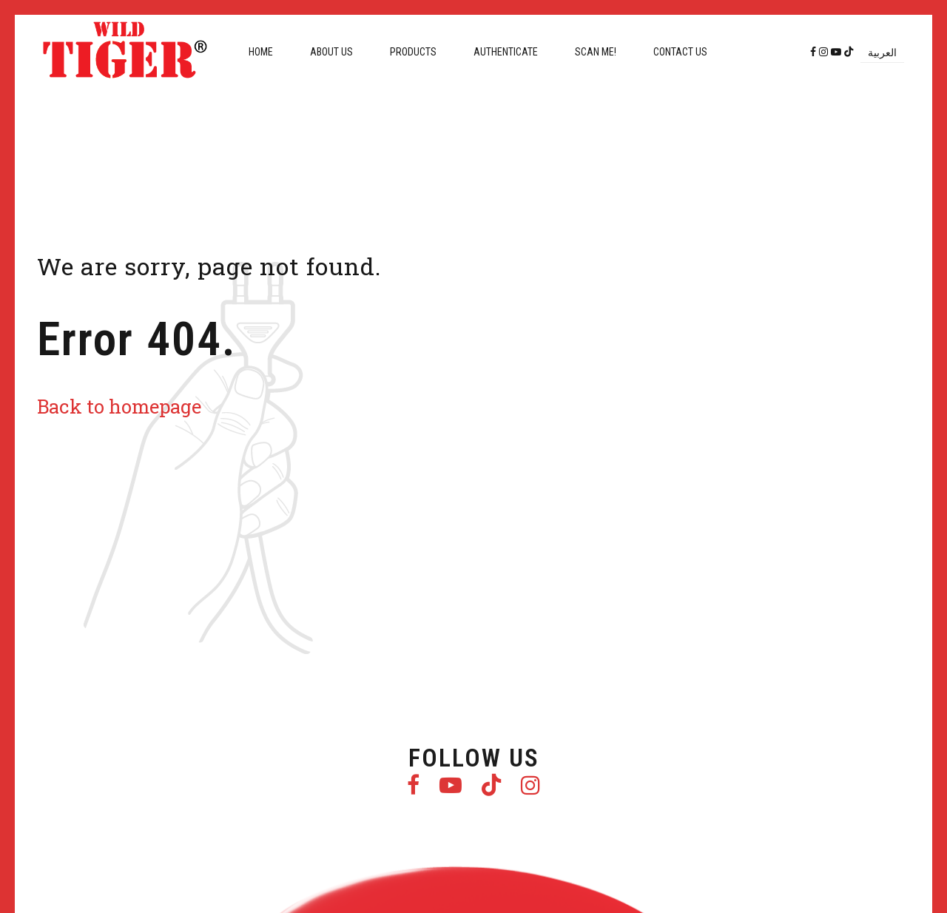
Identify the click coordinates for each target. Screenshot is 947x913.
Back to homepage (119, 406)
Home (261, 52)
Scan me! (595, 52)
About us (331, 52)
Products (413, 52)
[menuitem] (882, 52)
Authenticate (506, 52)
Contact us (680, 52)
